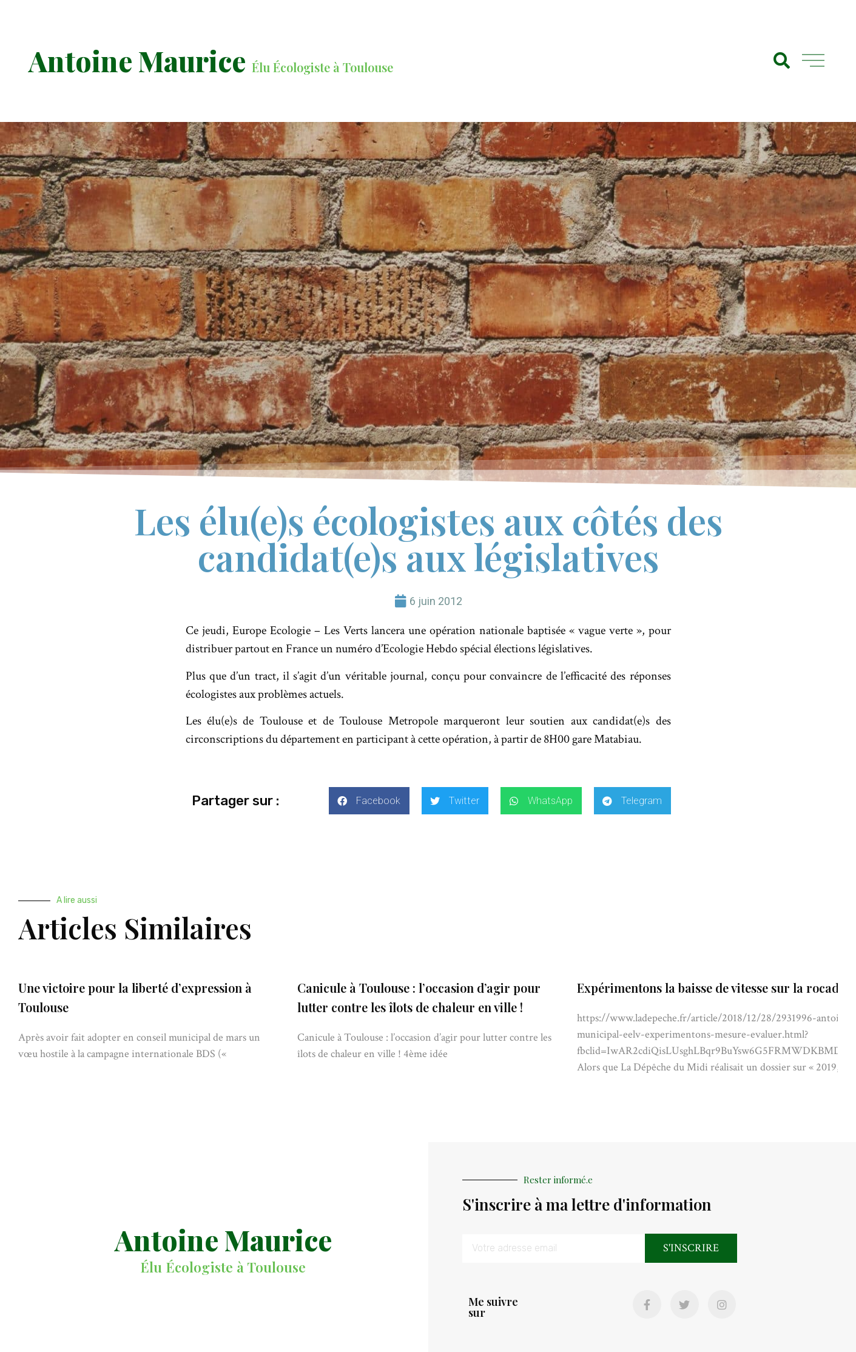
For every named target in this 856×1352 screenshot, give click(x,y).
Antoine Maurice (137, 60)
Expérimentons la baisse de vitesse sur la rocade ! (714, 987)
